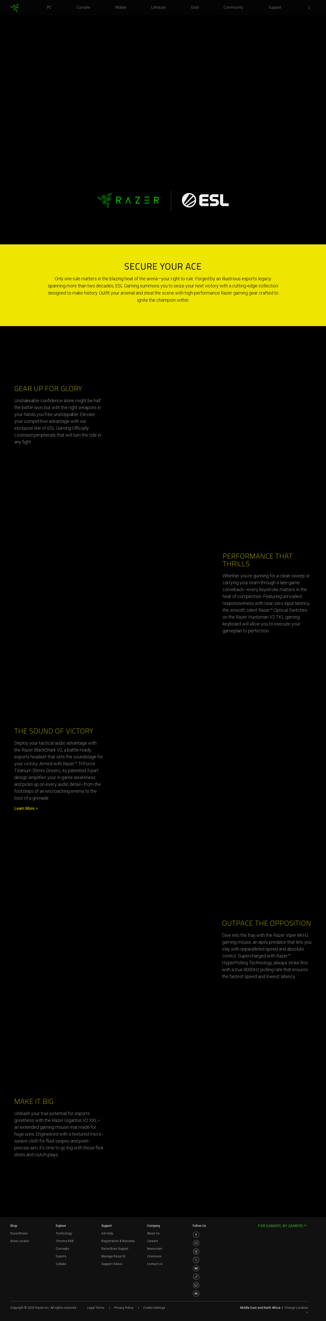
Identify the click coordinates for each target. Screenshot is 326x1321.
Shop (13, 1226)
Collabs (61, 1264)
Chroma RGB (65, 1241)
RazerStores (19, 1233)
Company (153, 1226)
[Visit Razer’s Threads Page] (196, 1251)
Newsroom (154, 1248)
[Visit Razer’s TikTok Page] (196, 1276)
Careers (152, 1241)
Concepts (62, 1248)
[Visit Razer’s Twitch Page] (196, 1285)
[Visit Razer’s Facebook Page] (196, 1234)
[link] (14, 8)
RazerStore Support (114, 1248)
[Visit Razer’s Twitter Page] (196, 1259)
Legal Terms (95, 1308)
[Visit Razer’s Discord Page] (196, 1293)
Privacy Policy (123, 1308)
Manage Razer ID (113, 1256)
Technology (64, 1233)
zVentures (154, 1256)
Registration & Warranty (118, 1241)
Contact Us (155, 1264)
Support (106, 1226)
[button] (310, 7)
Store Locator (19, 1241)
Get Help (107, 1233)
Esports (61, 1256)
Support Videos (112, 1264)
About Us (153, 1233)
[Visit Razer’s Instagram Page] (196, 1243)
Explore (61, 1226)
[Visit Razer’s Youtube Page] (196, 1268)
